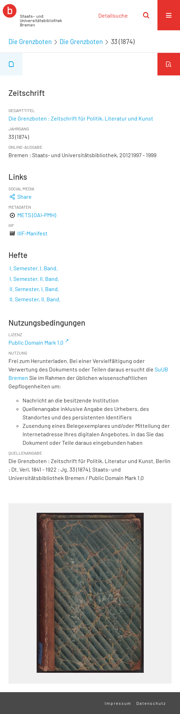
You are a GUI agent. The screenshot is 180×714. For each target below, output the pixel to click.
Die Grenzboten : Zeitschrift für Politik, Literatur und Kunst (80, 118)
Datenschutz (151, 703)
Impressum (118, 703)
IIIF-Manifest (32, 233)
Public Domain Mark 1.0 (35, 342)
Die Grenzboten (30, 41)
